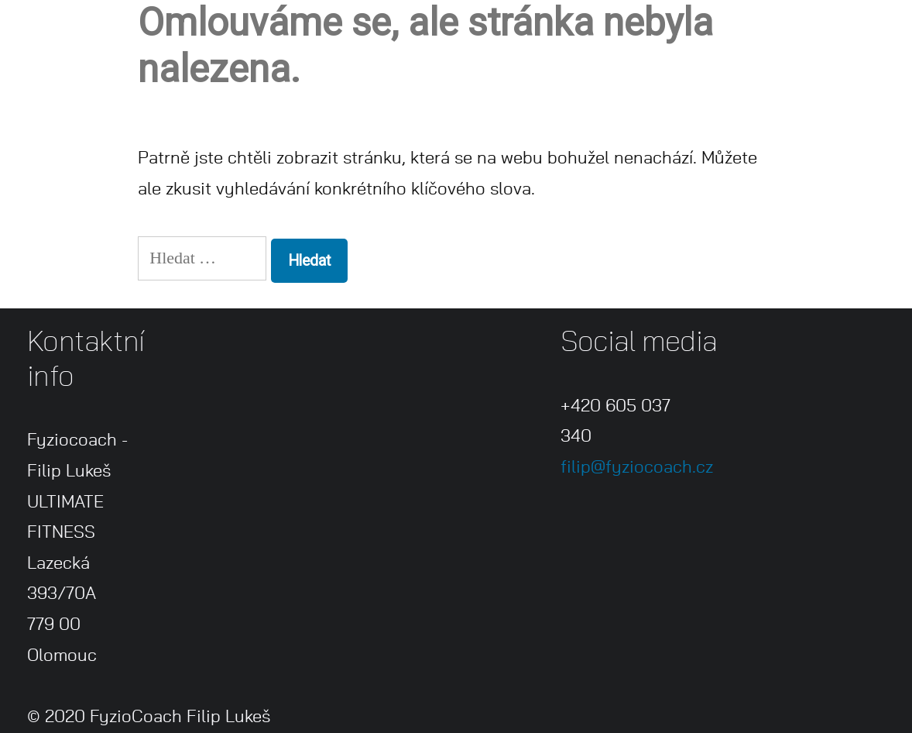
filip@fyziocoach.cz (637, 467)
